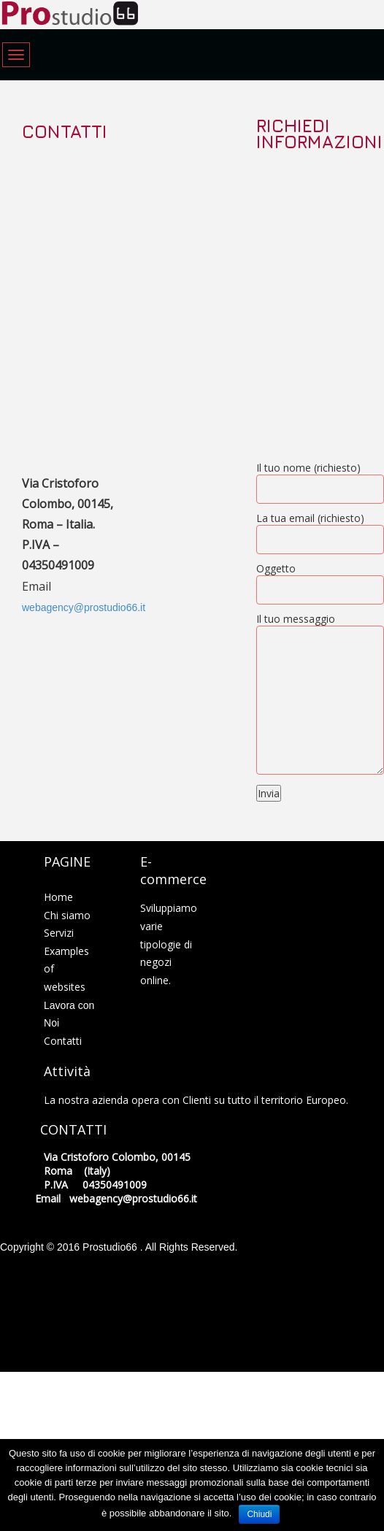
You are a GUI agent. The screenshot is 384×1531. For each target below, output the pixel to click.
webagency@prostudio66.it (83, 607)
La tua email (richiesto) (320, 529)
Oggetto (320, 579)
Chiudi (259, 1514)
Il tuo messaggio (320, 695)
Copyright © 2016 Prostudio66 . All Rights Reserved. (119, 1247)
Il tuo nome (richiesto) (320, 478)
